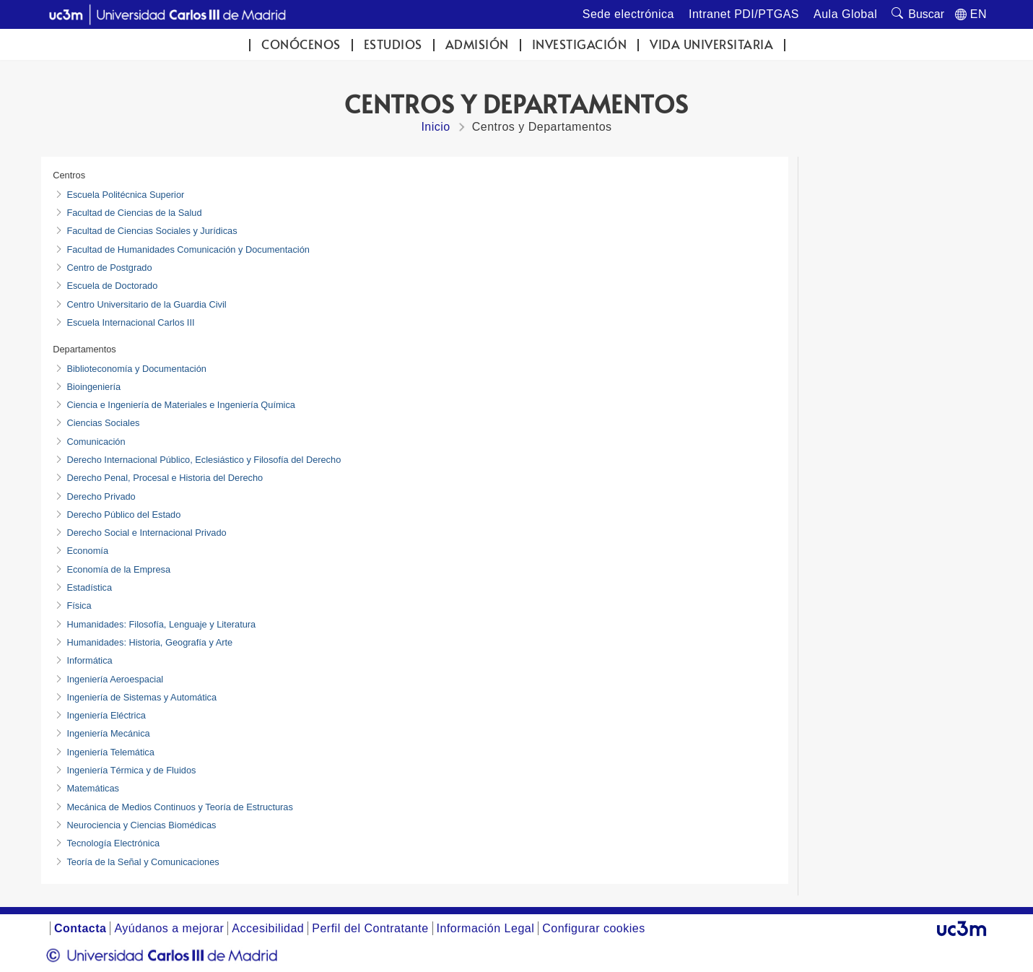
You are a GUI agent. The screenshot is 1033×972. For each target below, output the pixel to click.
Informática (89, 660)
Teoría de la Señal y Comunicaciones (142, 861)
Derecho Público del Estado (123, 514)
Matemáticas (92, 788)
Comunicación (95, 441)
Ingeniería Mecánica (107, 733)
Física (78, 605)
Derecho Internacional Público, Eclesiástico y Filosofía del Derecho (203, 459)
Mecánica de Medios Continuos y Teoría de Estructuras (179, 807)
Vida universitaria (711, 44)
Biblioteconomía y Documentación (136, 368)
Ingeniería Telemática (110, 752)
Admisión (477, 44)
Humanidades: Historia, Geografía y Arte (149, 642)
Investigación (579, 44)
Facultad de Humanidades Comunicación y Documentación (187, 249)
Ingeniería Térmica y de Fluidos (131, 770)
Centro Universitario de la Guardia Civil (146, 304)
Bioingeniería (93, 386)
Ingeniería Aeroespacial (114, 679)
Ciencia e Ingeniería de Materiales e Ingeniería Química (180, 404)
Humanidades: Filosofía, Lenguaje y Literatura (161, 624)
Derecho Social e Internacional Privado (146, 532)
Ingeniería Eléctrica (106, 715)
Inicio (435, 127)
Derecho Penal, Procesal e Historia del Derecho (164, 477)
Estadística (89, 587)
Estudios (393, 44)
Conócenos (301, 44)
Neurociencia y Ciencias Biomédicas (141, 825)
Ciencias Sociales (102, 422)
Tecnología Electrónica (113, 843)
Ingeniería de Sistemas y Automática (141, 697)
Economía (87, 550)
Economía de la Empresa (118, 569)
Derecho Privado (100, 496)
